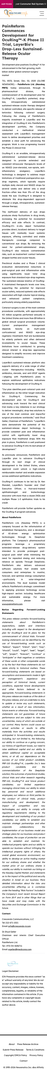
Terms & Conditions (35, 1049)
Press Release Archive (27, 1044)
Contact (23, 1061)
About (12, 1044)
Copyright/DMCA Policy (15, 1055)
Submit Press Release (13, 1049)
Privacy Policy (36, 1055)
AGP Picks (7, 4)
